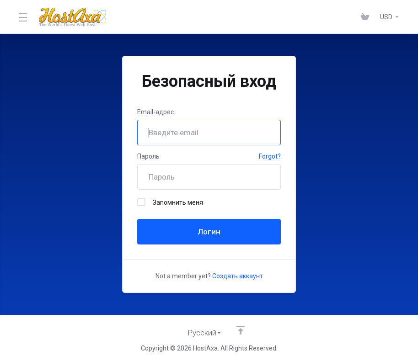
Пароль (148, 156)
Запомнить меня (170, 202)
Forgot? (270, 156)
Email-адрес (155, 112)
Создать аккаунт (237, 276)
